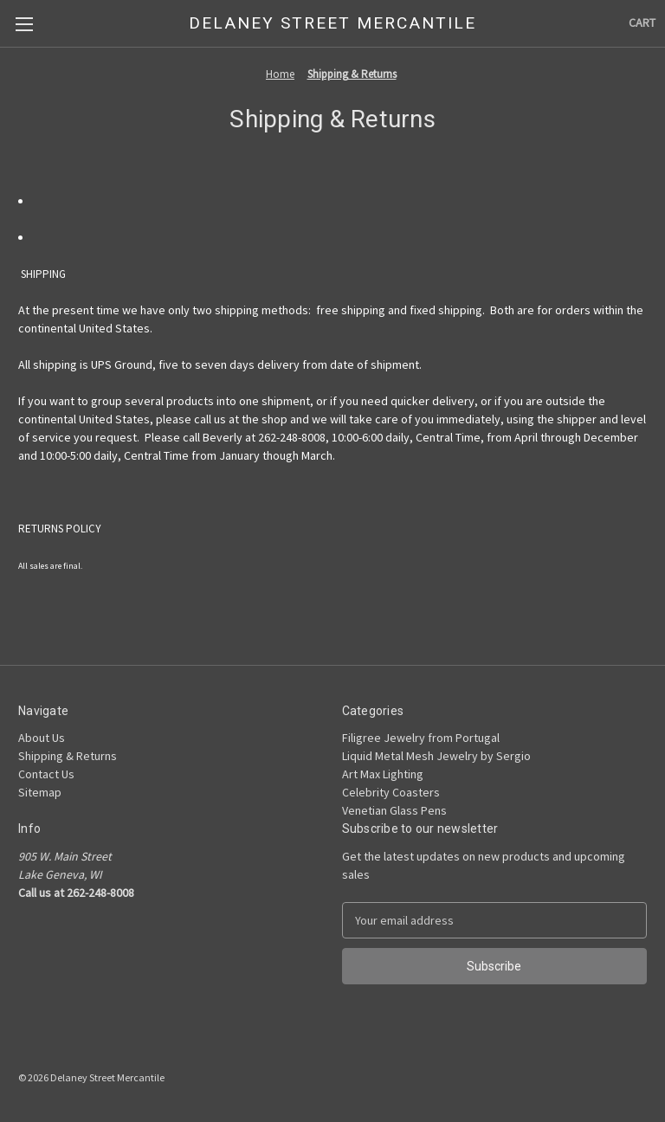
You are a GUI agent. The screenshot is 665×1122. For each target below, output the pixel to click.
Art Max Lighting (382, 774)
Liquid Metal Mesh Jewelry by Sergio (436, 756)
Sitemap (39, 792)
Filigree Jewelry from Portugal (421, 737)
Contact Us (46, 774)
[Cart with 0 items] (642, 23)
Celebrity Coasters (391, 792)
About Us (41, 737)
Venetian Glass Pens (394, 810)
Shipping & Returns (67, 756)
